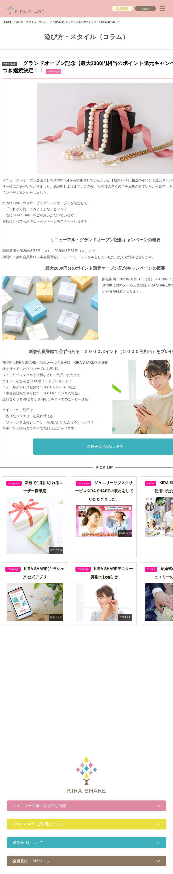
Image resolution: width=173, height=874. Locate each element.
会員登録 (121, 8)
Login (145, 8)
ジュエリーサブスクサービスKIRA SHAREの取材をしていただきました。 (104, 492)
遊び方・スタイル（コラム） (32, 21)
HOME (8, 21)
